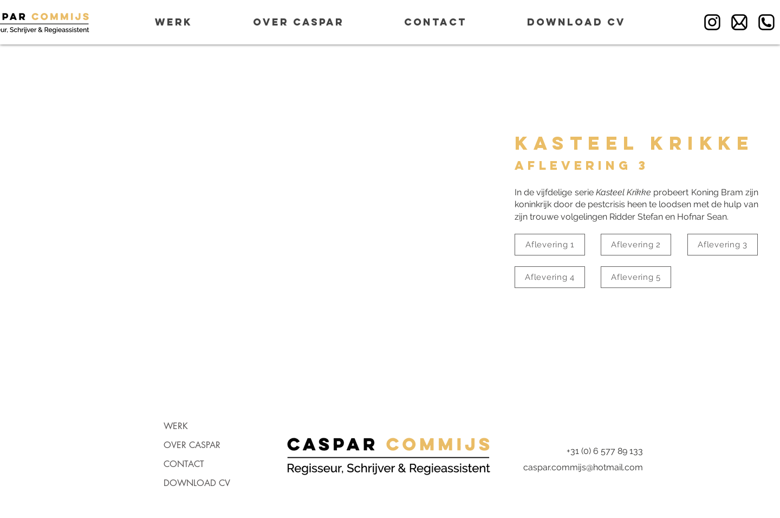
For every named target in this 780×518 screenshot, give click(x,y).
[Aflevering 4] (550, 277)
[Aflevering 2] (636, 244)
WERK (176, 426)
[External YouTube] (246, 222)
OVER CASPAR (192, 445)
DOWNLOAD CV (197, 483)
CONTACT (184, 464)
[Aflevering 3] (722, 244)
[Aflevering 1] (550, 244)
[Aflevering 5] (636, 277)
